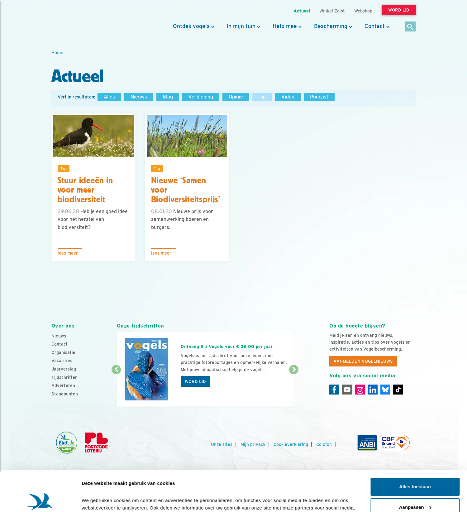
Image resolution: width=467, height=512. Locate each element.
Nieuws (139, 97)
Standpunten (64, 393)
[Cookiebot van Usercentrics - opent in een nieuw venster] (40, 500)
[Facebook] (334, 390)
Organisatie (63, 352)
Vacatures (61, 360)
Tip (262, 97)
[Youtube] (347, 390)
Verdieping (200, 97)
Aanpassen (415, 466)
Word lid (195, 381)
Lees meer (68, 253)
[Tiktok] (398, 390)
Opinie (236, 97)
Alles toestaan (415, 446)
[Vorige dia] (116, 388)
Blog (168, 97)
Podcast (319, 97)
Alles (109, 97)
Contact (375, 26)
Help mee (285, 26)
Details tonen (96, 499)
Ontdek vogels (191, 26)
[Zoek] (410, 27)
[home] (79, 19)
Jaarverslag (63, 368)
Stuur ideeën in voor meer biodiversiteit (85, 190)
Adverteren (63, 385)
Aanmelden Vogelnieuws (363, 361)
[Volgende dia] (294, 388)
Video (287, 97)
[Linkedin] (373, 390)
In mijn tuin (241, 26)
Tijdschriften (64, 377)
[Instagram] (360, 390)
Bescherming (330, 26)
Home (57, 52)
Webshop (363, 10)
